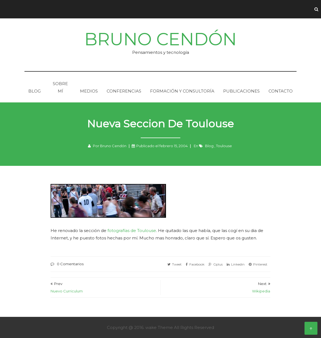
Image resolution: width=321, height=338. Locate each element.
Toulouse (224, 146)
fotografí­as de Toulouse (131, 230)
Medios (89, 91)
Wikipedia (261, 291)
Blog (34, 91)
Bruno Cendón (160, 39)
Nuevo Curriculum (67, 291)
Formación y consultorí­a (182, 91)
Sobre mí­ (60, 87)
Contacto (281, 91)
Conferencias (124, 91)
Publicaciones (241, 91)
